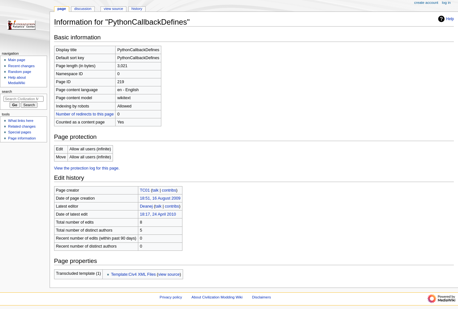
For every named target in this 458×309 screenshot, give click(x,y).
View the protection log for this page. (87, 168)
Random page (19, 72)
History (137, 9)
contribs (169, 190)
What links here (20, 121)
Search (7, 91)
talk (155, 190)
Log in (446, 2)
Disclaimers (261, 297)
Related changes (22, 126)
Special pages (19, 132)
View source (113, 9)
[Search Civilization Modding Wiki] (24, 99)
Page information (22, 138)
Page (61, 9)
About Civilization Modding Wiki (216, 297)
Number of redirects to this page (85, 114)
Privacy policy (171, 297)
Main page (16, 60)
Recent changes (21, 66)
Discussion (82, 9)
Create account (426, 2)
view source (169, 274)
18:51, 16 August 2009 (160, 198)
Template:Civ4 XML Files (133, 274)
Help (445, 19)
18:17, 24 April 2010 (158, 214)
